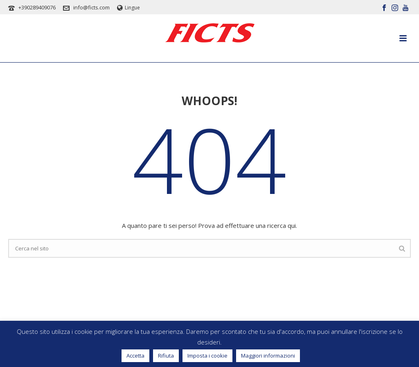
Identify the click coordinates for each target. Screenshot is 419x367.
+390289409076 (37, 7)
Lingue (128, 7)
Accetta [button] (135, 355)
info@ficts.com (91, 7)
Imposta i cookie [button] (207, 355)
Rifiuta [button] (166, 355)
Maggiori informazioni (268, 355)
